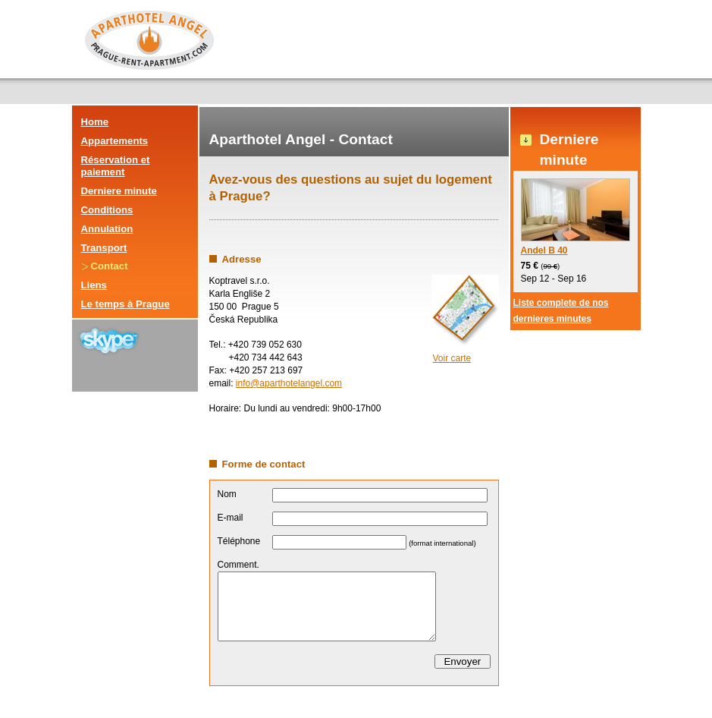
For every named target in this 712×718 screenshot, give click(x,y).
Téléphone (239, 541)
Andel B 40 (575, 217)
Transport (104, 248)
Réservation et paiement (115, 166)
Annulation (107, 229)
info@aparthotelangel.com (289, 383)
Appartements (115, 140)
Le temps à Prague (125, 304)
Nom (227, 494)
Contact (109, 266)
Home (95, 122)
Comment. (238, 564)
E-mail (230, 517)
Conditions (107, 210)
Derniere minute (119, 191)
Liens (94, 285)
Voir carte (452, 358)
